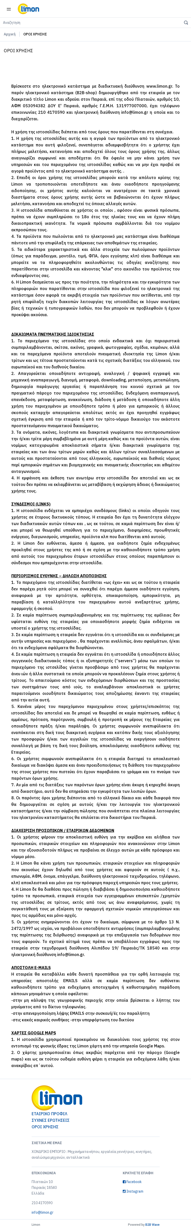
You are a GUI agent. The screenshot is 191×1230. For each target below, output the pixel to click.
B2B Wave (152, 1224)
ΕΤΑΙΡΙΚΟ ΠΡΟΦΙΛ (49, 1113)
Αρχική (10, 34)
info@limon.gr (42, 1212)
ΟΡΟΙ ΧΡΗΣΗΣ (45, 1126)
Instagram (133, 1191)
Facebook (132, 1182)
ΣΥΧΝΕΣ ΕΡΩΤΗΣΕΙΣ (51, 1120)
